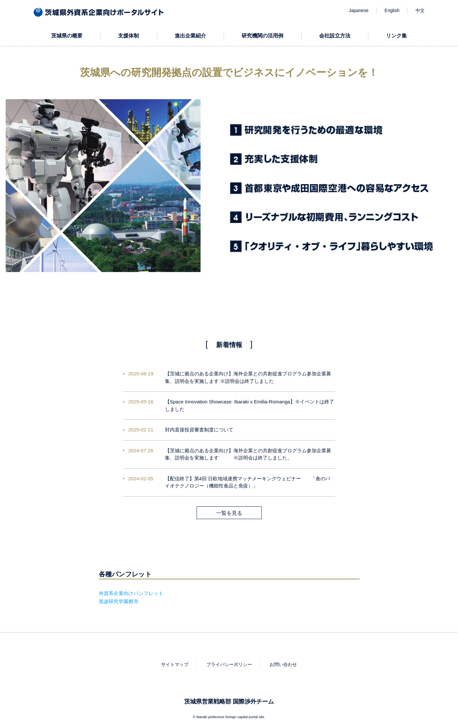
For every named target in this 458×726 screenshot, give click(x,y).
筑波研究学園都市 (119, 601)
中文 (420, 10)
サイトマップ (174, 664)
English (392, 10)
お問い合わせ (283, 664)
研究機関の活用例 (262, 35)
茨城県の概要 (66, 35)
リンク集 (396, 35)
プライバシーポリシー (229, 664)
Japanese (359, 10)
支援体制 (128, 35)
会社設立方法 (334, 35)
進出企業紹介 (190, 35)
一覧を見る (229, 513)
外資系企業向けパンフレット (131, 593)
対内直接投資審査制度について (199, 429)
